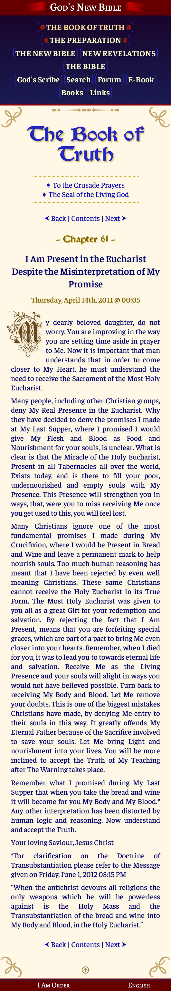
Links (100, 92)
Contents (85, 217)
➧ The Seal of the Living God (85, 194)
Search (78, 79)
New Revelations (119, 53)
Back (55, 217)
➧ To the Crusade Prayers (85, 184)
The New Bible (45, 53)
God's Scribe (38, 79)
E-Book (141, 79)
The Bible (85, 66)
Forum (109, 79)
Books (72, 92)
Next (116, 217)
